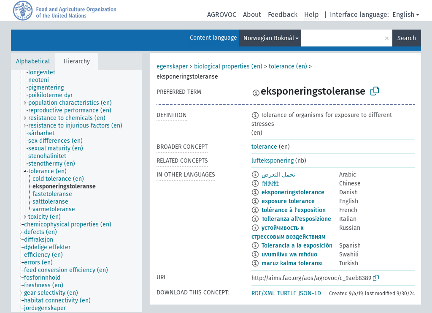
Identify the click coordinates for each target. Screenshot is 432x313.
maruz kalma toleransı (292, 263)
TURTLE (286, 293)
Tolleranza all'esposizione (296, 219)
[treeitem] (45, 72)
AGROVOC (221, 15)
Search (406, 38)
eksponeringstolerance (293, 192)
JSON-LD (309, 293)
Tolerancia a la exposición (297, 245)
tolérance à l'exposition (294, 210)
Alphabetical (33, 61)
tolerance (264, 146)
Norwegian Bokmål (268, 38)
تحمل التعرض (278, 174)
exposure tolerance (288, 201)
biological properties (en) (228, 66)
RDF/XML (263, 293)
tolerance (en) (288, 66)
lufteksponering (272, 160)
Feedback (282, 15)
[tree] (76, 191)
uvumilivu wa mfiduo (289, 254)
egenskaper (172, 66)
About (252, 15)
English (403, 15)
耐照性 (270, 183)
